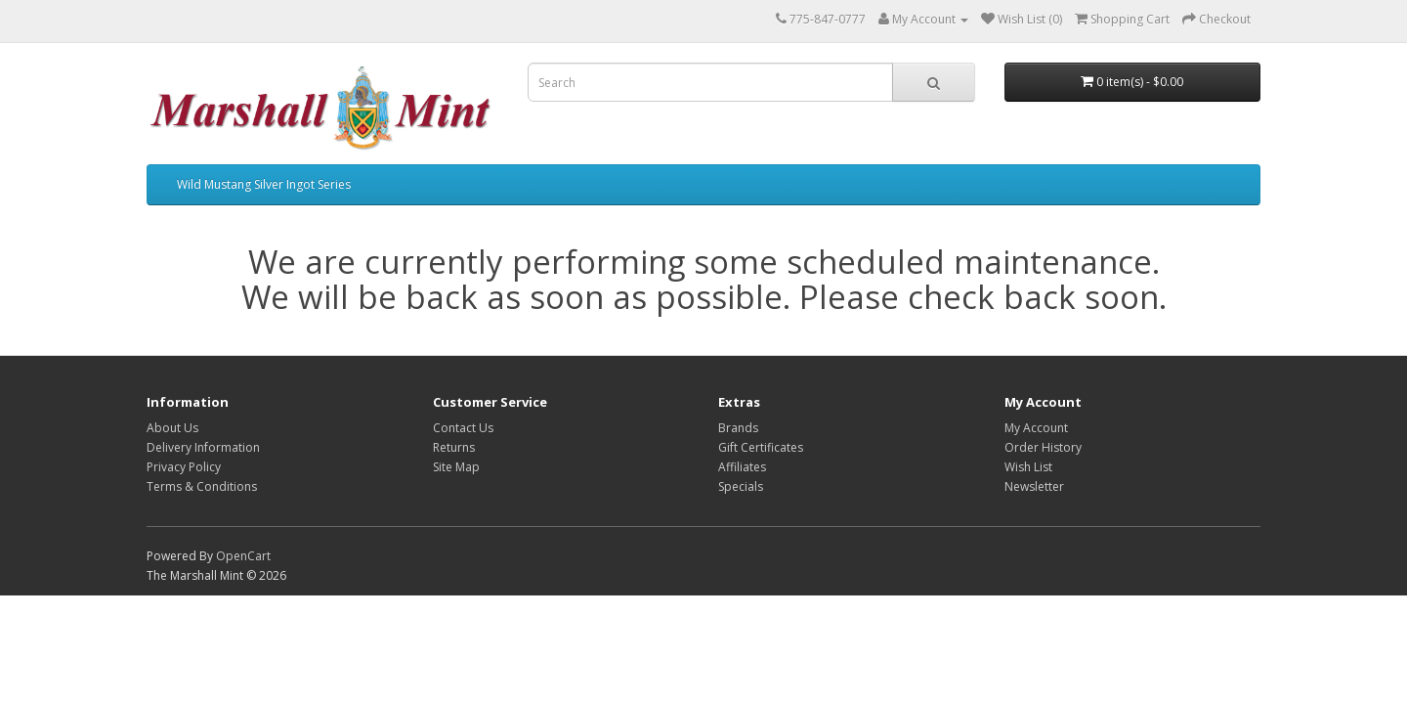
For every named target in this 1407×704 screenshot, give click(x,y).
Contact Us (463, 427)
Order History (1043, 447)
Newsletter (1034, 486)
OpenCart (243, 556)
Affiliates (742, 467)
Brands (738, 427)
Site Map (456, 467)
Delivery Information (203, 447)
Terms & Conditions (202, 486)
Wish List (1028, 467)
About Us (172, 427)
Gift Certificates (760, 447)
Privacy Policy (184, 467)
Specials (740, 486)
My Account (1036, 427)
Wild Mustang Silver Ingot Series (264, 184)
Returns (454, 447)
